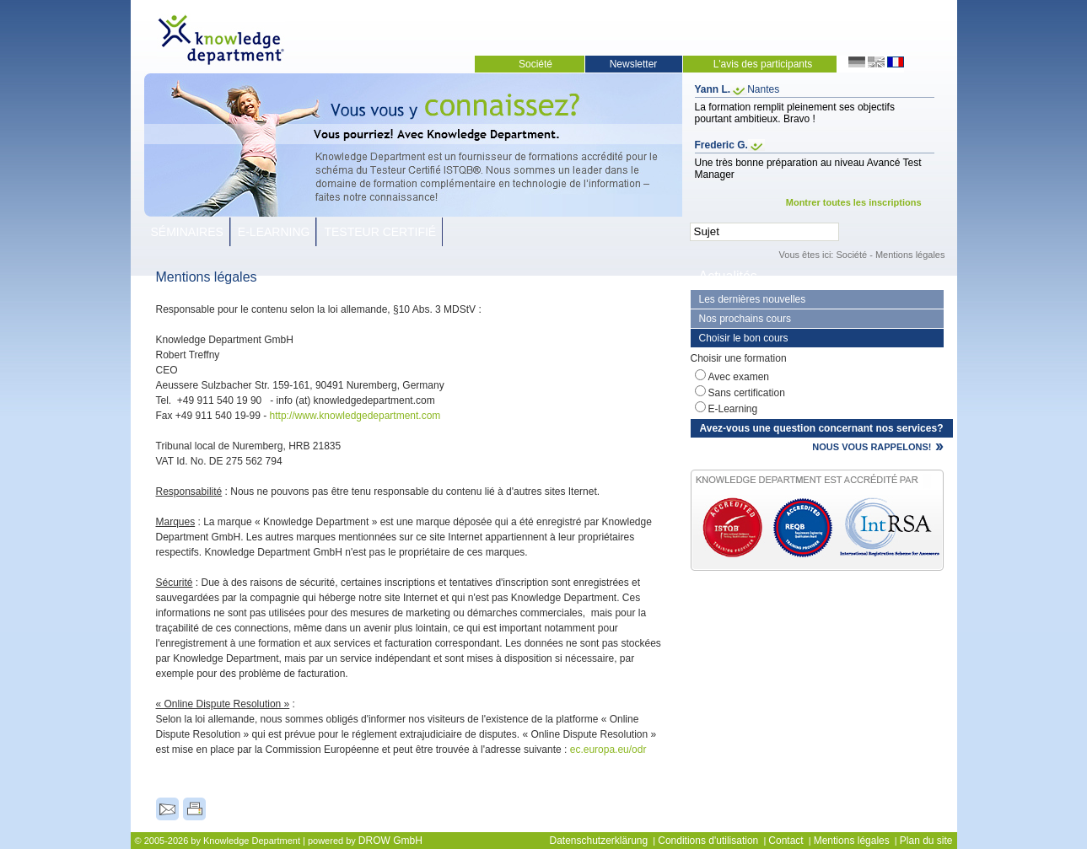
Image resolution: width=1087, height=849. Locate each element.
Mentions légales (910, 255)
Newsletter (634, 64)
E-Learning (274, 232)
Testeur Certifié (380, 232)
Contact (785, 840)
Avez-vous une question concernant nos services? (822, 428)
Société (535, 64)
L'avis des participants (763, 64)
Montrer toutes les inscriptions (854, 202)
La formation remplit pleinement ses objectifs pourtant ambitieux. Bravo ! (795, 113)
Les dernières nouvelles (752, 299)
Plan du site (926, 840)
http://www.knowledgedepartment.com (355, 416)
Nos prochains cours (745, 319)
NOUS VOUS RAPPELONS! (871, 447)
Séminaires (187, 232)
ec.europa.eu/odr (608, 749)
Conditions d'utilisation (708, 840)
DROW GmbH (390, 840)
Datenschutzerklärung (598, 840)
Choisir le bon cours (743, 338)
